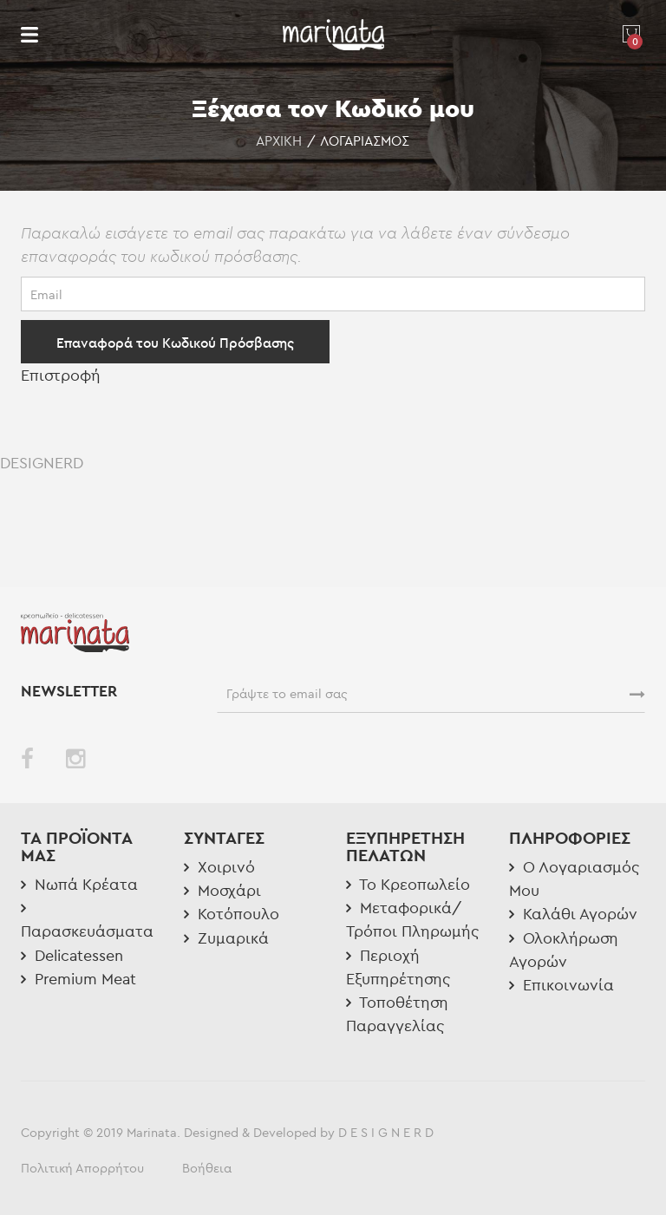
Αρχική (279, 140)
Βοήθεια (207, 1167)
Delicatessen (72, 955)
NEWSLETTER (71, 691)
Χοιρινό (219, 867)
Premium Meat (78, 979)
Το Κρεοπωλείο (408, 884)
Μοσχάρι (222, 890)
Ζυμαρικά (226, 938)
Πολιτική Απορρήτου (82, 1167)
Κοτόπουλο (231, 914)
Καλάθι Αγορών (573, 914)
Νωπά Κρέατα (79, 884)
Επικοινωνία (561, 985)
